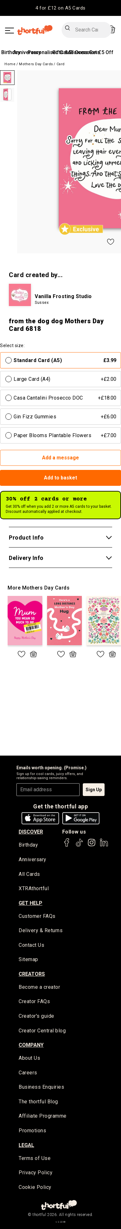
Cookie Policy (35, 1187)
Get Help (30, 903)
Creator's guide (36, 1016)
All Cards (29, 874)
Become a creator (39, 987)
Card (61, 64)
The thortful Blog (38, 1102)
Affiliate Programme (43, 1116)
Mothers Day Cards (36, 64)
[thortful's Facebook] (67, 845)
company (31, 1045)
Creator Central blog (42, 1031)
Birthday (10, 52)
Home (9, 64)
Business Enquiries (41, 1087)
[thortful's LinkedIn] (104, 845)
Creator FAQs (34, 1001)
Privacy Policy (35, 1173)
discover (31, 832)
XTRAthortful (34, 888)
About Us (29, 1058)
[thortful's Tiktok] (79, 845)
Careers (28, 1073)
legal (26, 1145)
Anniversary (32, 859)
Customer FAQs (37, 916)
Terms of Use (35, 1158)
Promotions (32, 1131)
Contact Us (31, 945)
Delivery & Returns (41, 930)
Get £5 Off (101, 52)
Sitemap (28, 959)
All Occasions (84, 52)
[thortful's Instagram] (91, 845)
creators (32, 974)
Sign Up (94, 789)
